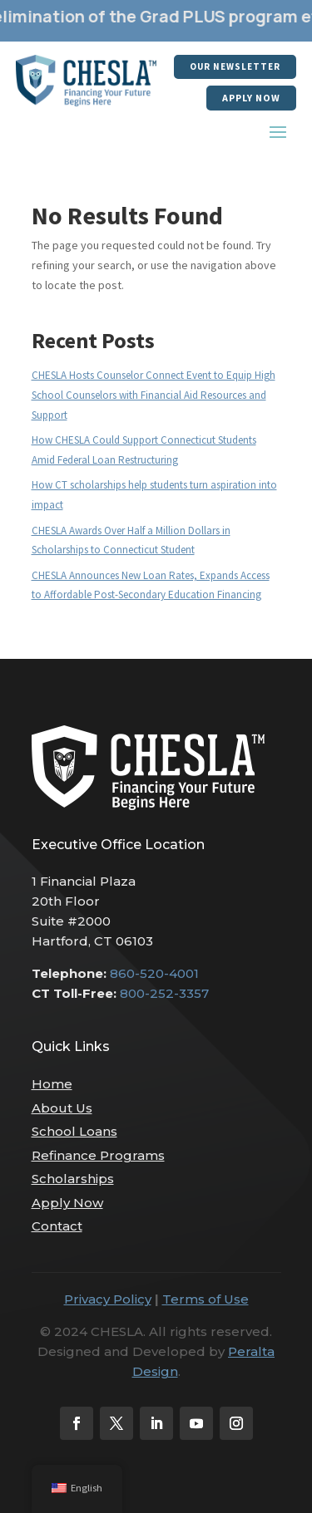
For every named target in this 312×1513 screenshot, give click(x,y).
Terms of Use (205, 1299)
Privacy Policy (107, 1299)
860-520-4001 (154, 973)
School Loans (74, 1131)
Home (52, 1084)
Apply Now (251, 97)
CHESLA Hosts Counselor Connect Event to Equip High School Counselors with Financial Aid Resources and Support (153, 395)
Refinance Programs (98, 1155)
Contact (57, 1226)
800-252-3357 (164, 993)
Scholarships (73, 1178)
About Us (62, 1108)
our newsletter (235, 66)
